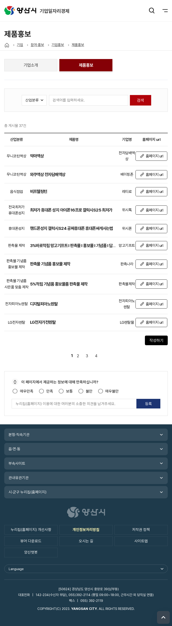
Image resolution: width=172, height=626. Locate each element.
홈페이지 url (154, 156)
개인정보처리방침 (86, 529)
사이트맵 (141, 541)
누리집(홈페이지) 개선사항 (31, 529)
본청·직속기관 (19, 434)
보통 (69, 391)
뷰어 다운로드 (30, 541)
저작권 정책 (141, 529)
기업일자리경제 (54, 11)
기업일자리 (20, 10)
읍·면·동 (14, 449)
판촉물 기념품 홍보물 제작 (50, 263)
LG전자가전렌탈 (43, 322)
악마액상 (37, 155)
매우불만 (112, 391)
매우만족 (26, 391)
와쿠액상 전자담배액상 (47, 174)
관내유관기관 (19, 478)
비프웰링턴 (38, 191)
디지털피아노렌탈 (44, 303)
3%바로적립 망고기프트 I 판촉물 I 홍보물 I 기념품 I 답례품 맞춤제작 (82, 245)
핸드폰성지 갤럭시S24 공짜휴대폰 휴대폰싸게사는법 (71, 228)
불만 (89, 391)
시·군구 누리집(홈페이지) (28, 492)
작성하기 (156, 340)
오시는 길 (86, 541)
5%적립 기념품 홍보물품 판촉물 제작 (59, 283)
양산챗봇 (31, 552)
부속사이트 (17, 463)
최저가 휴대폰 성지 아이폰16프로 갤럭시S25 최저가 (71, 209)
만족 (49, 391)
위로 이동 (163, 617)
